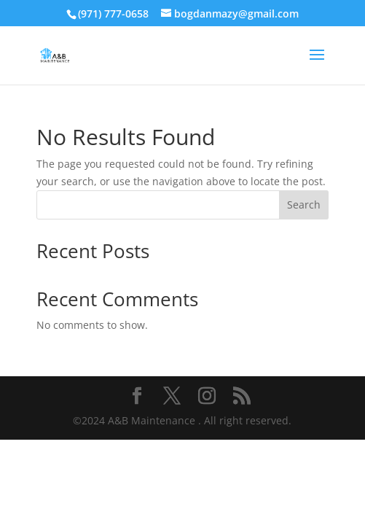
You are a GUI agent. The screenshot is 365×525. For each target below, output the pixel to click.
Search (304, 204)
